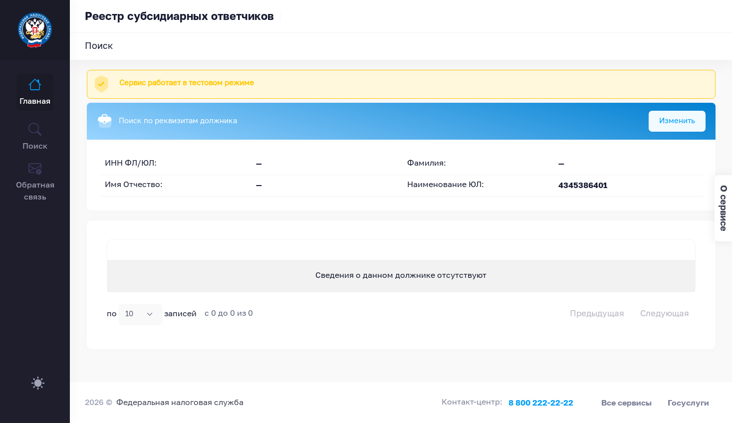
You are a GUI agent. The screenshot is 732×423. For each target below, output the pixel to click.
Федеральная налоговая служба (180, 403)
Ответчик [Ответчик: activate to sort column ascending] (334, 258)
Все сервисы (626, 403)
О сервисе (724, 208)
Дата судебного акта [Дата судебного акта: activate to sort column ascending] (593, 258)
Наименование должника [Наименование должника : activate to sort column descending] (143, 258)
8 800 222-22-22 (540, 403)
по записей (152, 332)
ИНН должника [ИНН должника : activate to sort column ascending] (232, 258)
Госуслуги (688, 403)
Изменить (677, 121)
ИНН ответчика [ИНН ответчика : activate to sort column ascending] (475, 258)
